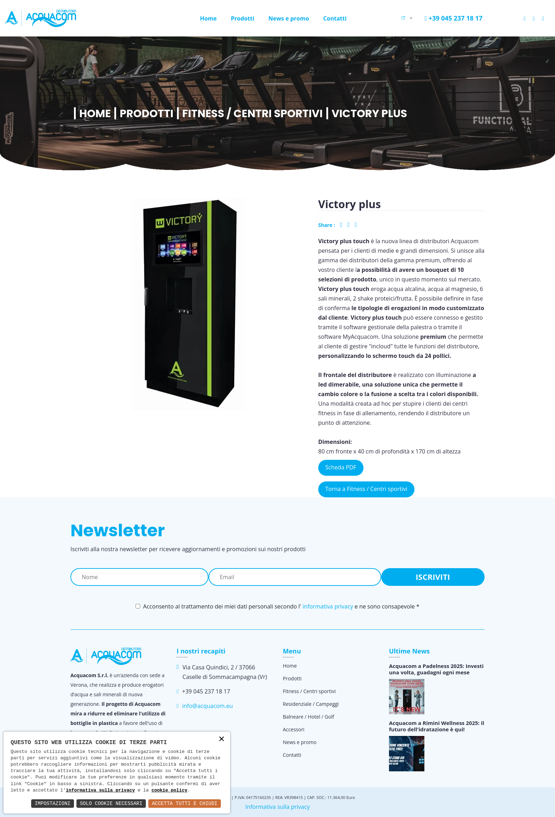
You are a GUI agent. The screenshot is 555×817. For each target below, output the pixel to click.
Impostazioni (52, 803)
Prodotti (242, 18)
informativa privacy (328, 606)
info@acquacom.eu (207, 706)
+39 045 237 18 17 (453, 18)
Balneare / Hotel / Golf (308, 716)
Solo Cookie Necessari (111, 803)
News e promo (288, 18)
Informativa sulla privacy (277, 807)
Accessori (293, 729)
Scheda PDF (340, 467)
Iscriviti (433, 576)
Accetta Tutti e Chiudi (184, 803)
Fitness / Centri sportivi (252, 113)
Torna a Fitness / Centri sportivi (366, 489)
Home (208, 18)
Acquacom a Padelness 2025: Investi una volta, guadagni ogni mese (436, 669)
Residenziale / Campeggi (311, 704)
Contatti (335, 18)
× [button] (221, 739)
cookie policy (169, 790)
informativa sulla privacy (100, 790)
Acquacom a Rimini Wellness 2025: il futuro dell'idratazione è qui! (436, 726)
